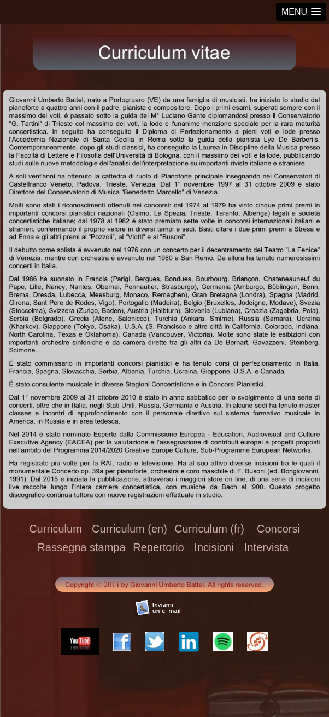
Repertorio (158, 547)
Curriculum (55, 529)
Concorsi (278, 529)
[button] (301, 12)
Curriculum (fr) (209, 529)
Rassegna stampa (81, 547)
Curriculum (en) (129, 529)
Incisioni (213, 547)
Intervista (266, 547)
